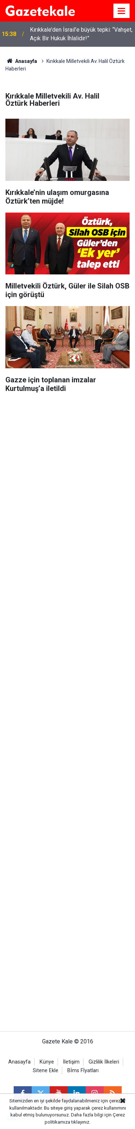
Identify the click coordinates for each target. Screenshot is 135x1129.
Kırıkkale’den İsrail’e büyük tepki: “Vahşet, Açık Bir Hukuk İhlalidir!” (81, 34)
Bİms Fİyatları (83, 1070)
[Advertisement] (67, 467)
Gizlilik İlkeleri (104, 1062)
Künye (47, 1062)
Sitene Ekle (45, 1070)
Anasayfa (21, 61)
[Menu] (121, 11)
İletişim (71, 1062)
